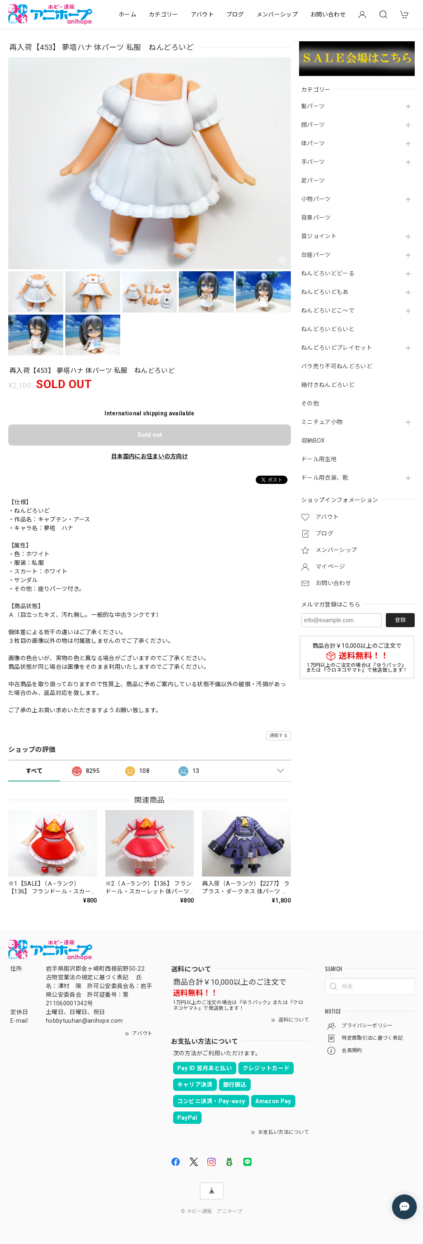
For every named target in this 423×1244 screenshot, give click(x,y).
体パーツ (313, 143)
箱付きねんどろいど (327, 384)
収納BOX (313, 440)
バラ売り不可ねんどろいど (336, 366)
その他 (310, 403)
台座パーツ (316, 254)
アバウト (202, 14)
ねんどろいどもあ (325, 292)
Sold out (150, 434)
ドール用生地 (319, 459)
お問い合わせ (328, 14)
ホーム (127, 14)
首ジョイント (319, 236)
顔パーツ (313, 124)
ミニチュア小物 (321, 422)
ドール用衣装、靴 (325, 477)
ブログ (235, 14)
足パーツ (313, 180)
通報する (278, 735)
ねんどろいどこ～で (327, 310)
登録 (400, 620)
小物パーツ (316, 199)
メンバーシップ (277, 14)
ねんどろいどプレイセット (336, 347)
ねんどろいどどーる (327, 273)
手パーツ (313, 162)
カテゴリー (163, 14)
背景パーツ (316, 217)
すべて (34, 771)
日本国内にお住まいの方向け (149, 456)
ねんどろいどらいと (327, 329)
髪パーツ (313, 106)
